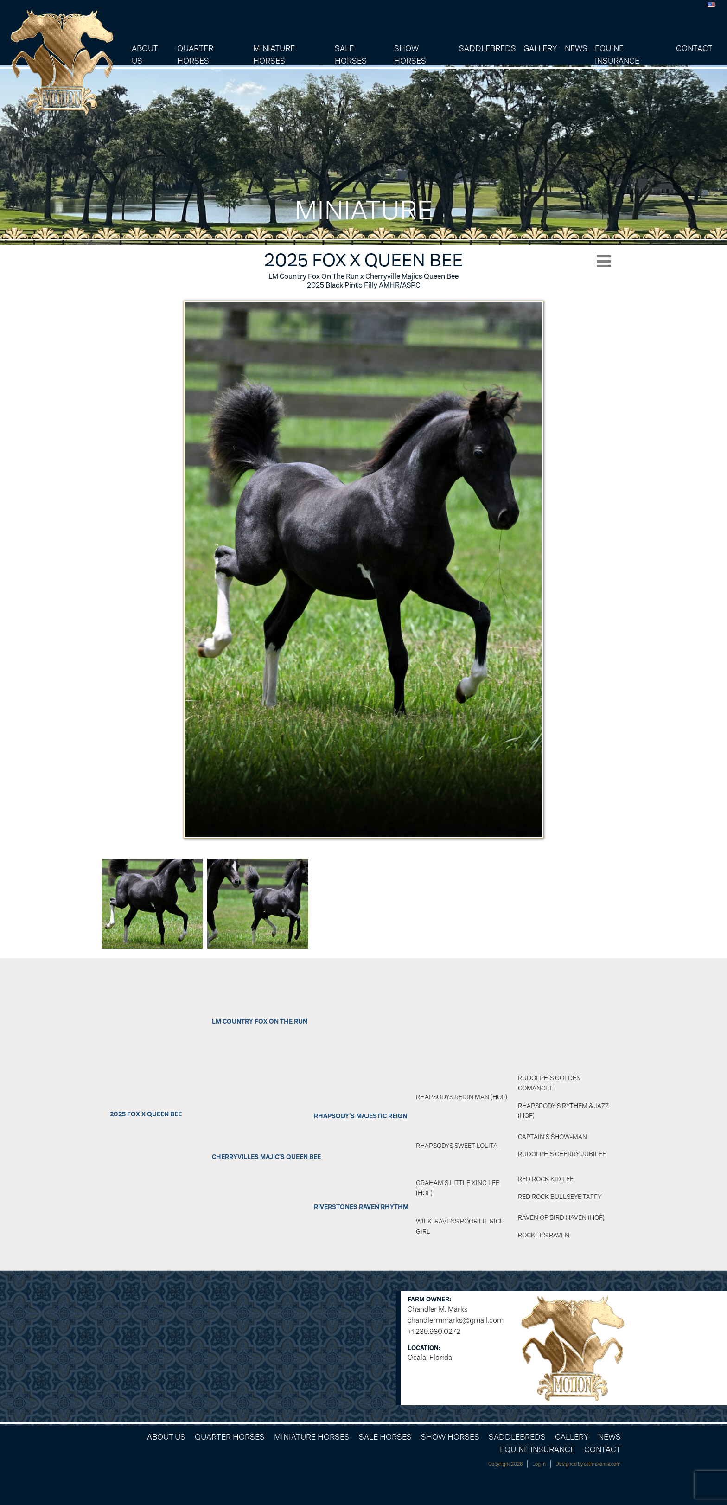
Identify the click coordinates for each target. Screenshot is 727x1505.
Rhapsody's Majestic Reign (360, 1116)
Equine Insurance (617, 54)
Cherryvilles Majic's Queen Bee (266, 1157)
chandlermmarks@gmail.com (456, 1320)
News (576, 48)
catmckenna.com (602, 1463)
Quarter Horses (195, 54)
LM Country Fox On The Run (259, 1021)
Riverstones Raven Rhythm (361, 1207)
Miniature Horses (274, 54)
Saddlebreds (487, 48)
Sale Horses (351, 54)
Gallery (540, 48)
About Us (145, 54)
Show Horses (410, 54)
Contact (694, 48)
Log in (539, 1463)
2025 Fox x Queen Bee (146, 1114)
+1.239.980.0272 (434, 1331)
